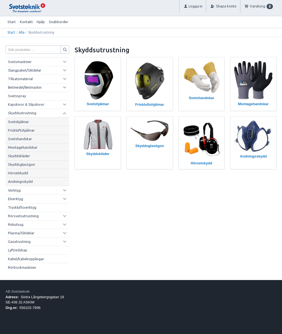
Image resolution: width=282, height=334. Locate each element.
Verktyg (14, 190)
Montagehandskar (22, 147)
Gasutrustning (19, 241)
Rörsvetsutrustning (23, 216)
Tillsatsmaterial (20, 79)
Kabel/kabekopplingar (26, 259)
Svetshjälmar (18, 122)
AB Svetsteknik (17, 291)
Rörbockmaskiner (22, 267)
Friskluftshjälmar (21, 130)
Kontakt (26, 22)
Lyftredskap (17, 250)
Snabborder (58, 22)
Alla (22, 32)
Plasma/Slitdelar (21, 233)
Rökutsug (15, 224)
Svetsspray (17, 96)
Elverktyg (15, 199)
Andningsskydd (20, 181)
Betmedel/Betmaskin (25, 87)
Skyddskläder (19, 156)
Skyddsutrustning (22, 113)
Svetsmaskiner (20, 62)
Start (11, 22)
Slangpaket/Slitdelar (24, 70)
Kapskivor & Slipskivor (26, 104)
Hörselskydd (18, 173)
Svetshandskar (20, 139)
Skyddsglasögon (21, 164)
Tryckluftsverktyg (22, 207)
